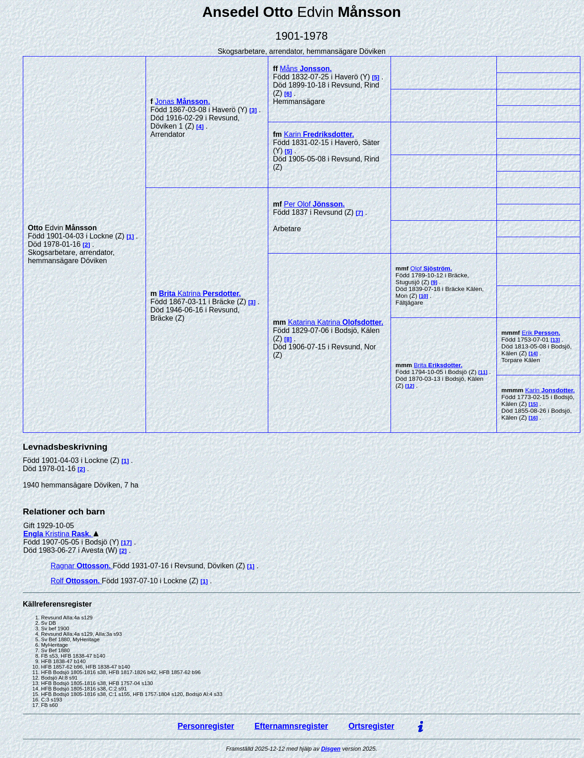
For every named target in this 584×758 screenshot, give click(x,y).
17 (126, 542)
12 (410, 386)
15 (533, 404)
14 (533, 353)
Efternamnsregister (291, 726)
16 (533, 418)
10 (424, 296)
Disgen (331, 748)
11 (483, 372)
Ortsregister (372, 726)
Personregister (205, 726)
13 (555, 340)
